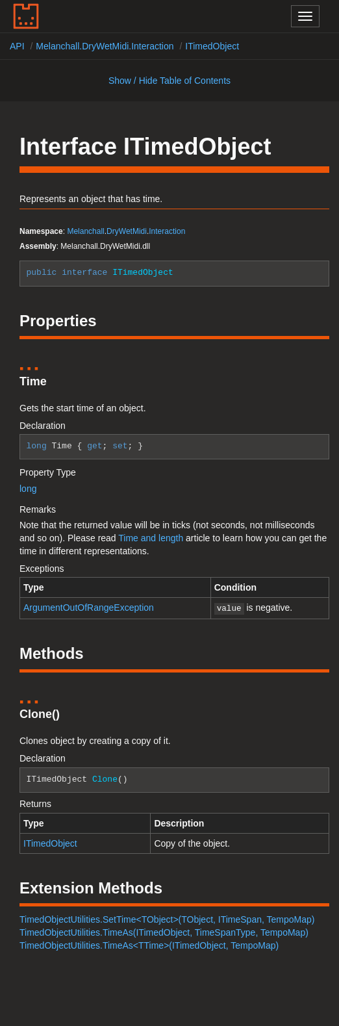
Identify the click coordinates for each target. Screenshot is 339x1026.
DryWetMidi (127, 231)
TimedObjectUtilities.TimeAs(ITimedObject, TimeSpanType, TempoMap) (163, 931)
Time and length (150, 538)
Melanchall (85, 231)
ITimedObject (212, 46)
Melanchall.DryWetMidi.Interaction (104, 46)
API (17, 46)
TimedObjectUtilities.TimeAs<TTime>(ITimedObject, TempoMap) (149, 944)
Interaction (167, 231)
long (27, 488)
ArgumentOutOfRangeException (88, 607)
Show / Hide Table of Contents (169, 80)
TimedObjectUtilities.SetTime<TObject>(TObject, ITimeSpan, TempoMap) (166, 918)
